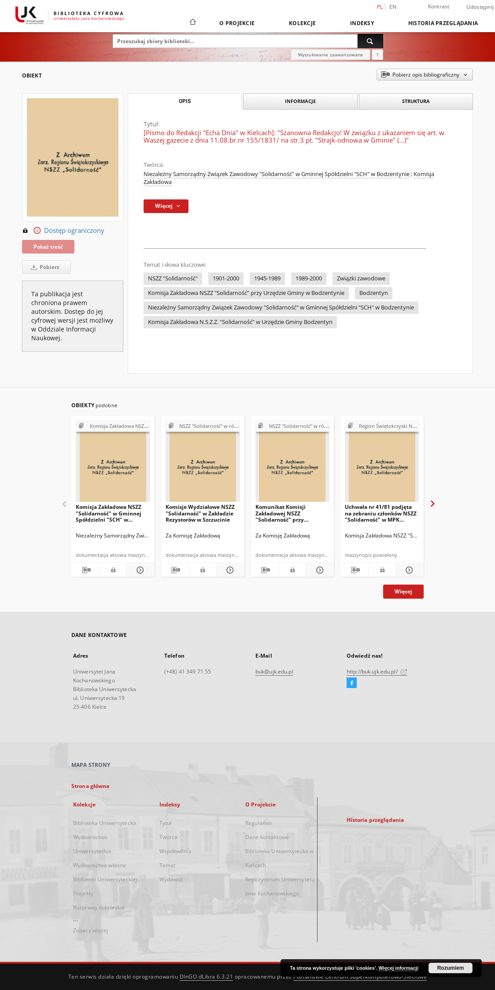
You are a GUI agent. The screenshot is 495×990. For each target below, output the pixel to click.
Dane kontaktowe (267, 837)
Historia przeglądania (443, 23)
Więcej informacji (398, 968)
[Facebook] (352, 683)
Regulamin (258, 823)
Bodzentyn (373, 293)
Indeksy (362, 23)
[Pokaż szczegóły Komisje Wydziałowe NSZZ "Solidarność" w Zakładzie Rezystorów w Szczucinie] (229, 570)
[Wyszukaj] (370, 41)
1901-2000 (226, 278)
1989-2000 (309, 278)
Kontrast (439, 6)
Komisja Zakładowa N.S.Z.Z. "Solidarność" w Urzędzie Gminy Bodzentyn (240, 322)
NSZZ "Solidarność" (173, 278)
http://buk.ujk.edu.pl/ (377, 671)
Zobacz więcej (90, 930)
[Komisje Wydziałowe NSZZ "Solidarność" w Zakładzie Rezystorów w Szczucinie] (203, 464)
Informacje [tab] (300, 101)
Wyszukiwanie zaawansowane (330, 55)
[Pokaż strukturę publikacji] (113, 426)
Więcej (403, 591)
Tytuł (165, 823)
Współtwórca (175, 851)
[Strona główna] (192, 23)
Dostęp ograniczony (63, 231)
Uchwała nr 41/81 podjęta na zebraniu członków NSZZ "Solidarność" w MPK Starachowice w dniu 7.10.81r (381, 513)
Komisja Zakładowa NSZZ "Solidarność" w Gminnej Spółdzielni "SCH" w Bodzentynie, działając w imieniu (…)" (108, 513)
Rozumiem (450, 968)
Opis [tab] (185, 101)
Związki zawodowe (361, 278)
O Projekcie (237, 23)
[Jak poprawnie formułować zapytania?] (377, 54)
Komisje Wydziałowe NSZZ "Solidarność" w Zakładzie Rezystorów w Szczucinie (200, 513)
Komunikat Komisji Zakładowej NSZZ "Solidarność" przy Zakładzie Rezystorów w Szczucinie (286, 513)
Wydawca (171, 879)
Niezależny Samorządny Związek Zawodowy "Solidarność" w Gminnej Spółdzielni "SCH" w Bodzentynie (277, 174)
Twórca (168, 837)
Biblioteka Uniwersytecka (104, 823)
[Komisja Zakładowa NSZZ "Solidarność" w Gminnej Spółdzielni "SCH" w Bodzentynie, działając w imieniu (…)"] (113, 464)
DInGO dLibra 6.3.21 (206, 976)
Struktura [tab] (416, 101)
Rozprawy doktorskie (99, 907)
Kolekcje (302, 23)
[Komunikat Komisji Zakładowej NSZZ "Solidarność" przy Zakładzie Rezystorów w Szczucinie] (292, 464)
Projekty (83, 893)
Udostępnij (480, 7)
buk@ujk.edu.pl (274, 671)
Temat (167, 865)
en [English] (393, 7)
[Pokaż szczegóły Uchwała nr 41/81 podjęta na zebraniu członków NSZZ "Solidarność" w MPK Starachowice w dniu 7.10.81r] (408, 570)
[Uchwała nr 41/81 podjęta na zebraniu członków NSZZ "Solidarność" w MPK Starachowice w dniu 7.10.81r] (382, 464)
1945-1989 (267, 278)
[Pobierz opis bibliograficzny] (85, 570)
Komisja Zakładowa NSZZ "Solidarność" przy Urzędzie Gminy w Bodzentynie (246, 293)
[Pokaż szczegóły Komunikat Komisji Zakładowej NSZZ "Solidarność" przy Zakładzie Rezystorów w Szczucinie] (318, 570)
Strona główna (90, 786)
